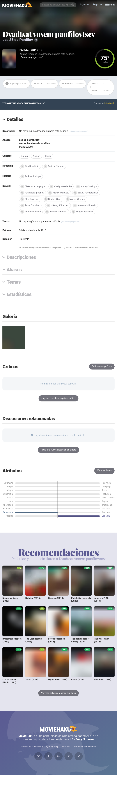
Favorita (72, 84)
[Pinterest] (70, 761)
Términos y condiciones (84, 750)
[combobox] (58, 4)
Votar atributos (104, 472)
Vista (44, 84)
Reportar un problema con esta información (81, 250)
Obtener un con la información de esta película (39, 250)
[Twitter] (35, 761)
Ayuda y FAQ (52, 750)
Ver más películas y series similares (58, 695)
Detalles (15, 120)
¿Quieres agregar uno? (72, 223)
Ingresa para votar (13, 87)
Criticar (102, 368)
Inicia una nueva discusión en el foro (58, 452)
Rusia (33, 50)
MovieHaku (58, 731)
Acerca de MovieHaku (32, 750)
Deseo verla (101, 87)
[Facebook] (47, 761)
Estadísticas (19, 296)
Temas (14, 284)
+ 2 (36, 40)
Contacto (65, 750)
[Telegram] (81, 761)
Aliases (14, 271)
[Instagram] (58, 761)
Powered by (104, 104)
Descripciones (21, 259)
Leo (51, 743)
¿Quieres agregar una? (32, 57)
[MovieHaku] (17, 5)
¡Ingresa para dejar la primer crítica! (58, 400)
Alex (44, 743)
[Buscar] (73, 5)
